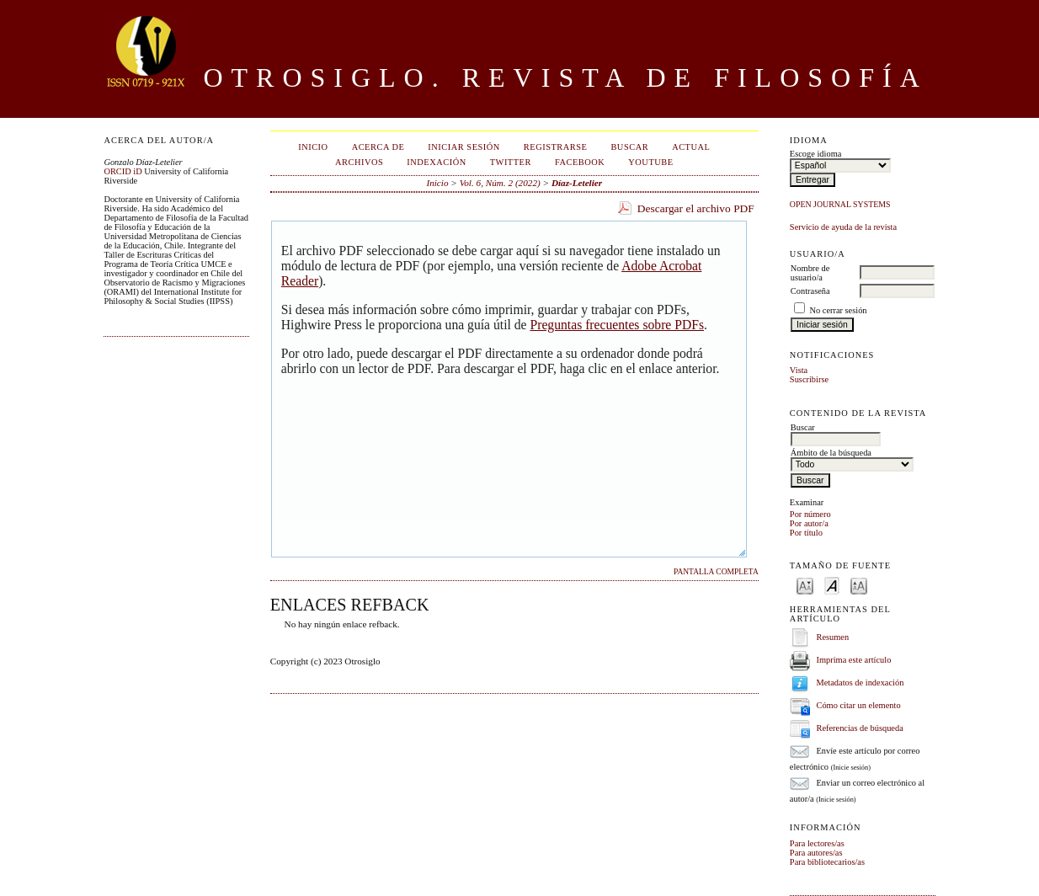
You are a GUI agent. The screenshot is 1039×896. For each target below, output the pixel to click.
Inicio (313, 147)
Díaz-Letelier (576, 183)
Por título (806, 532)
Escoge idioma (815, 153)
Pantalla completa (716, 572)
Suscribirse (809, 379)
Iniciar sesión (464, 147)
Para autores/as (816, 852)
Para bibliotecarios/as (827, 862)
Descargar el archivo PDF (695, 208)
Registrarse (556, 147)
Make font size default (831, 585)
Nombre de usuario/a (810, 273)
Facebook (580, 162)
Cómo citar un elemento (858, 705)
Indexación (436, 162)
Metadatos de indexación (859, 682)
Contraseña (810, 291)
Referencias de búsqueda (859, 728)
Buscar (629, 147)
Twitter (510, 162)
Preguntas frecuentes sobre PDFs (617, 324)
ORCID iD (122, 171)
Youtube (650, 162)
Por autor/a (809, 523)
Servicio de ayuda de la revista (843, 227)
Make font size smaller (805, 585)
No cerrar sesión (837, 310)
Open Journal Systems (840, 204)
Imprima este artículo (853, 659)
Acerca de (378, 147)
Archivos (359, 162)
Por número (810, 514)
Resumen (832, 637)
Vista (798, 370)
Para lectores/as (817, 843)
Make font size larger (858, 585)
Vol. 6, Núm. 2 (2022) (500, 183)
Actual (691, 147)
